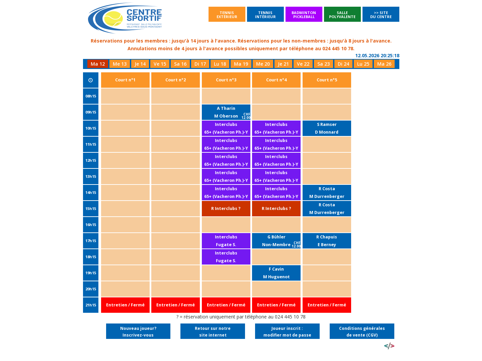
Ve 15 (160, 64)
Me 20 (263, 64)
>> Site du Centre (381, 14)
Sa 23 (323, 64)
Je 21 (283, 64)
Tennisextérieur (227, 14)
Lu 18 (220, 64)
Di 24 (343, 64)
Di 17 (200, 64)
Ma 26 (384, 64)
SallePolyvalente (342, 14)
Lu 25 (363, 64)
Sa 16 (180, 64)
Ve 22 (303, 64)
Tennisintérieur (265, 14)
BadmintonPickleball (304, 14)
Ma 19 (241, 64)
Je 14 (140, 64)
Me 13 (120, 64)
